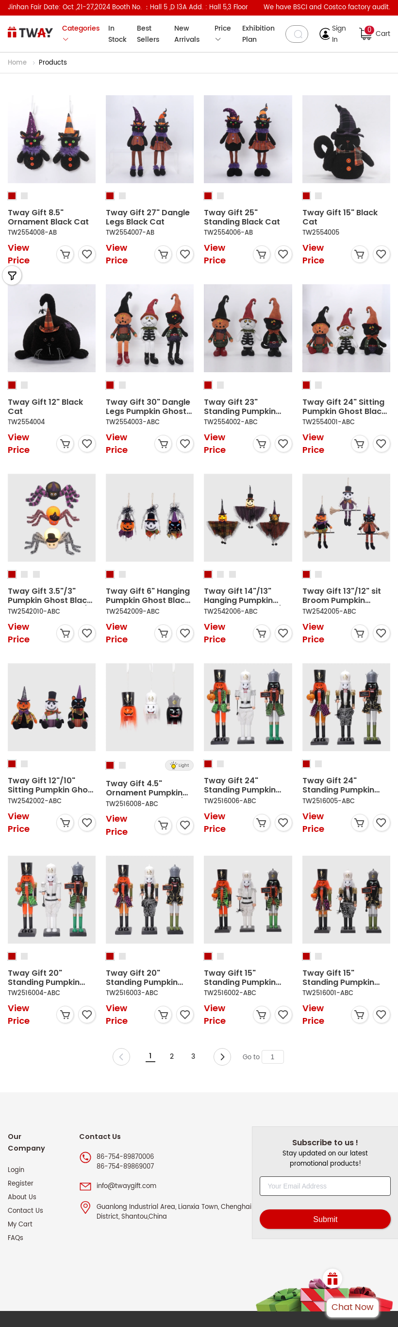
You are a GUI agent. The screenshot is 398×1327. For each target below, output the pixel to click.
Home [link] (18, 63)
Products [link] (53, 63)
